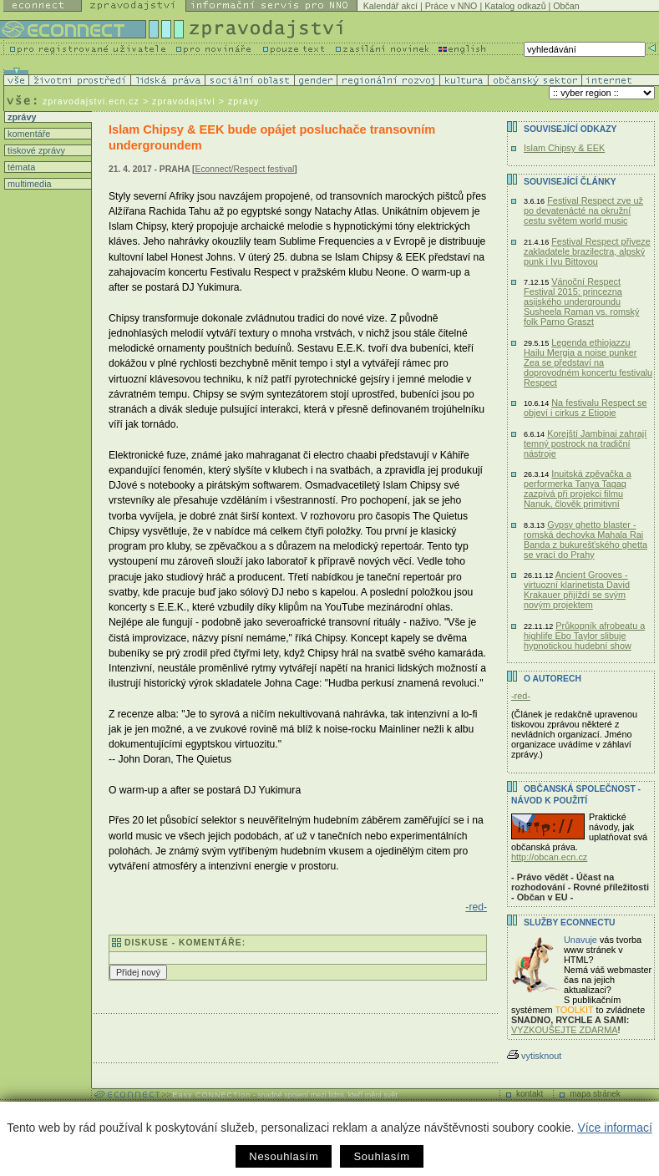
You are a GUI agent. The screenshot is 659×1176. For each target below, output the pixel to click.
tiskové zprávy (35, 150)
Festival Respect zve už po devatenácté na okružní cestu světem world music (583, 210)
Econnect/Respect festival (245, 169)
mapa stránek (595, 1093)
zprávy (20, 117)
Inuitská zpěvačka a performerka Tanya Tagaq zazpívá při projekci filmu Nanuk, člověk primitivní (577, 489)
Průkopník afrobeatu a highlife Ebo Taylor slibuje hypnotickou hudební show (584, 636)
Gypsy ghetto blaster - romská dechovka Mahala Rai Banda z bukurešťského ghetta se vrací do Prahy (585, 540)
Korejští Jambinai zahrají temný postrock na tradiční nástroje (585, 443)
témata (20, 167)
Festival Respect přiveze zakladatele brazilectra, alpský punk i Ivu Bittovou (587, 251)
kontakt (529, 1093)
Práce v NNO (451, 6)
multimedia (28, 184)
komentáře (27, 134)
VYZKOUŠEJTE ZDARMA (564, 1030)
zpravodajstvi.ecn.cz (91, 101)
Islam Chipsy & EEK (564, 148)
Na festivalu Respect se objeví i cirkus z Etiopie (585, 408)
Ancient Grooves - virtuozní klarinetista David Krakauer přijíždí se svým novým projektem (577, 590)
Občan (566, 6)
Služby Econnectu (569, 922)
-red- (476, 907)
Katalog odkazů (514, 6)
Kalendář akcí (390, 6)
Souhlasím (381, 1156)
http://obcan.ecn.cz (549, 857)
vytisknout (534, 1056)
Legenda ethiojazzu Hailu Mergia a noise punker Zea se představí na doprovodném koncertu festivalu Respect (588, 362)
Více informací (614, 1127)
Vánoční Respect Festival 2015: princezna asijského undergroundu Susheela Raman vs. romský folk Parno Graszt (581, 301)
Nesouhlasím (283, 1156)
